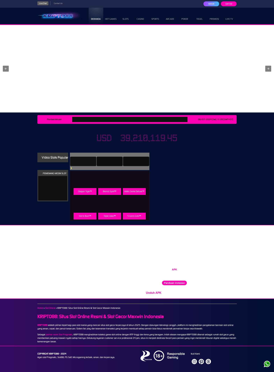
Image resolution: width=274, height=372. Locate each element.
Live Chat (43, 3)
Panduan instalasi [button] (174, 283)
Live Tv (229, 15)
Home (40, 308)
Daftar (228, 4)
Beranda (96, 15)
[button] (6, 69)
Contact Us (58, 3)
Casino (140, 15)
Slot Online (50, 308)
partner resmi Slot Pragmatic (59, 334)
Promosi (214, 15)
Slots (125, 15)
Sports (155, 15)
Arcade (170, 15)
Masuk (211, 4)
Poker (184, 15)
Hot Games (111, 15)
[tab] (83, 161)
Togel (199, 15)
